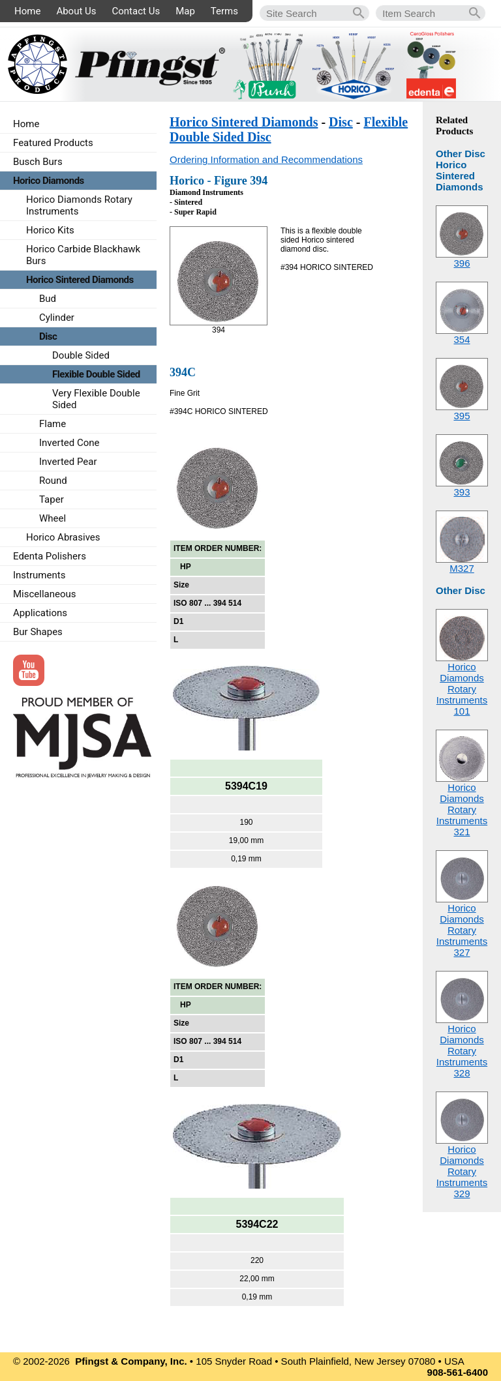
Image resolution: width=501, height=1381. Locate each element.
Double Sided (81, 355)
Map (185, 11)
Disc (341, 122)
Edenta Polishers (49, 556)
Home (27, 11)
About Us (76, 11)
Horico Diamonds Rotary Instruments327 (461, 930)
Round (53, 480)
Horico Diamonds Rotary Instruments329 (461, 1171)
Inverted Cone (69, 443)
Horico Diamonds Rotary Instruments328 (461, 1050)
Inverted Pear (68, 462)
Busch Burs (38, 162)
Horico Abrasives (63, 537)
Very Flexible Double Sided (96, 399)
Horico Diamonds (48, 180)
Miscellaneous (44, 594)
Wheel (52, 518)
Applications (40, 613)
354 (461, 339)
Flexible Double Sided (96, 374)
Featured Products (53, 143)
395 (461, 415)
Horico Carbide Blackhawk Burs (83, 255)
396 (461, 263)
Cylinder (56, 317)
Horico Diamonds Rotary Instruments (79, 205)
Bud (47, 298)
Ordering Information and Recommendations (266, 159)
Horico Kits (50, 230)
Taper (51, 499)
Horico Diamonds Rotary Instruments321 (461, 809)
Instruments (39, 575)
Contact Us (136, 11)
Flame (52, 424)
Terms (224, 11)
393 (461, 491)
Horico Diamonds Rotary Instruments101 (461, 689)
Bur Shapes (38, 632)
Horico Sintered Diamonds (244, 122)
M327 (461, 568)
